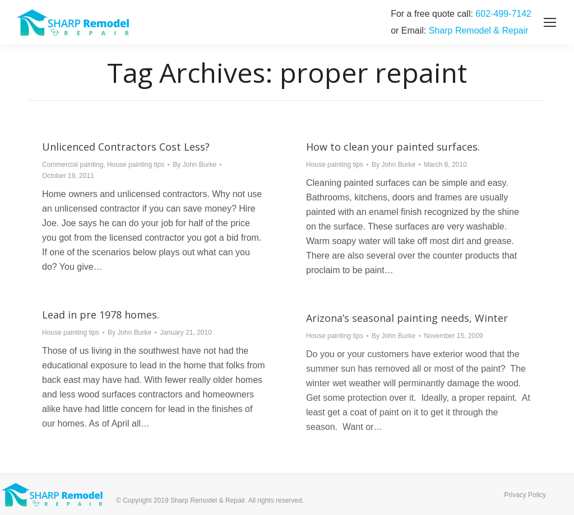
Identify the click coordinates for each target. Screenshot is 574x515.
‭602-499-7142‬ (503, 13)
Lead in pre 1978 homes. (100, 314)
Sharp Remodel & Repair (479, 30)
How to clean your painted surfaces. (393, 146)
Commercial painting (72, 164)
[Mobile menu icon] (550, 22)
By (194, 164)
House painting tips (135, 164)
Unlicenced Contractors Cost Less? (126, 146)
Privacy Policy (525, 495)
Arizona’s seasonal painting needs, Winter (407, 318)
